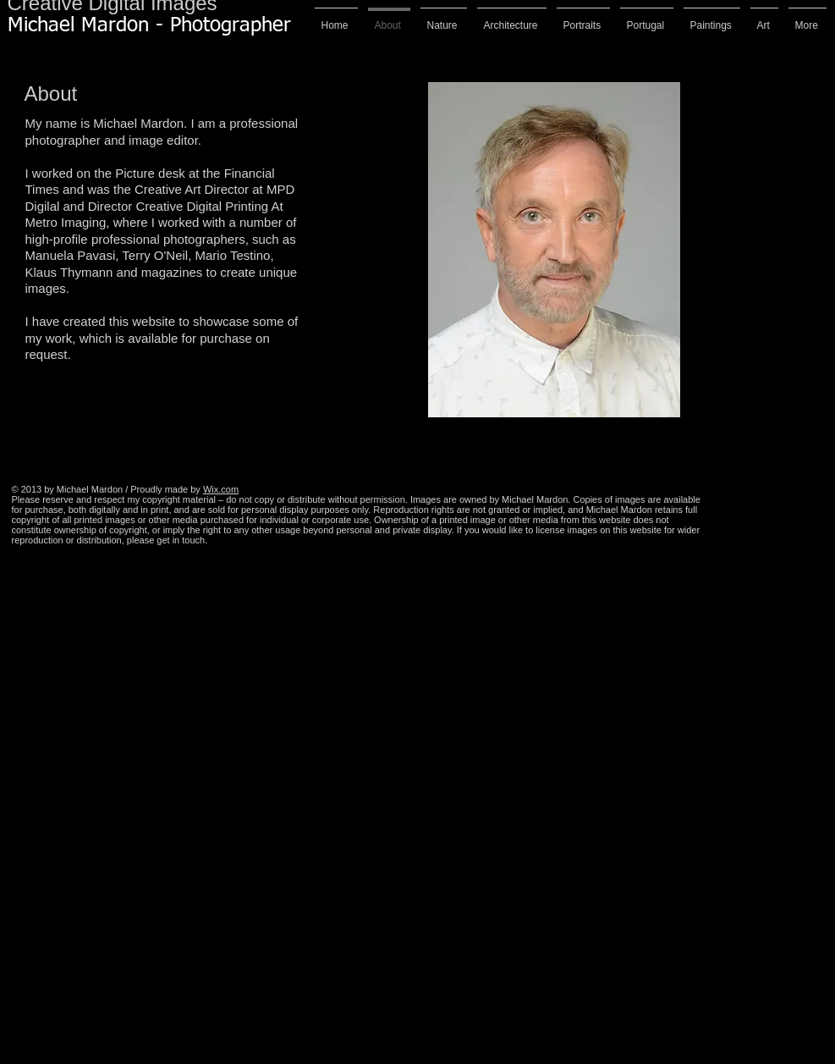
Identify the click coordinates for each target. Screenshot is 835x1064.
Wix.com (221, 489)
